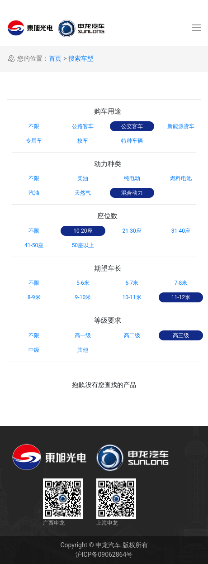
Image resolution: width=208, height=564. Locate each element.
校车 (82, 141)
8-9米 (34, 297)
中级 (33, 350)
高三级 (181, 335)
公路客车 (83, 126)
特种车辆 (132, 141)
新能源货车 (180, 126)
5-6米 (83, 283)
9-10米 (83, 297)
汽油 (33, 193)
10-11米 (131, 297)
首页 (55, 58)
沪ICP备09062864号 (104, 554)
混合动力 (132, 193)
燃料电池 (181, 178)
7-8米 (180, 283)
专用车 (34, 141)
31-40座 (180, 231)
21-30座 (131, 231)
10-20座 (82, 231)
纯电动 (132, 178)
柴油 (82, 178)
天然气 (83, 193)
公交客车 (132, 126)
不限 (33, 126)
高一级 (83, 335)
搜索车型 (81, 58)
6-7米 (131, 283)
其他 (82, 350)
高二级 (132, 335)
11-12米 (180, 297)
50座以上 (83, 245)
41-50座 (33, 245)
